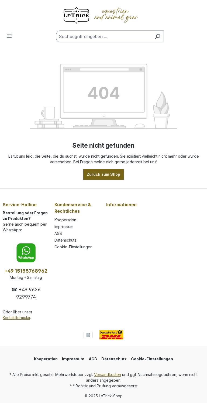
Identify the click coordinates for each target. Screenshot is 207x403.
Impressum (63, 226)
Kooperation (65, 220)
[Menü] (9, 36)
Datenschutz (65, 240)
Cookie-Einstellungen (73, 247)
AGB (58, 233)
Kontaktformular (16, 317)
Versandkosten (107, 374)
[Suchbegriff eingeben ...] (103, 36)
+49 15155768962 (25, 271)
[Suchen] (157, 36)
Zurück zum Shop (103, 174)
